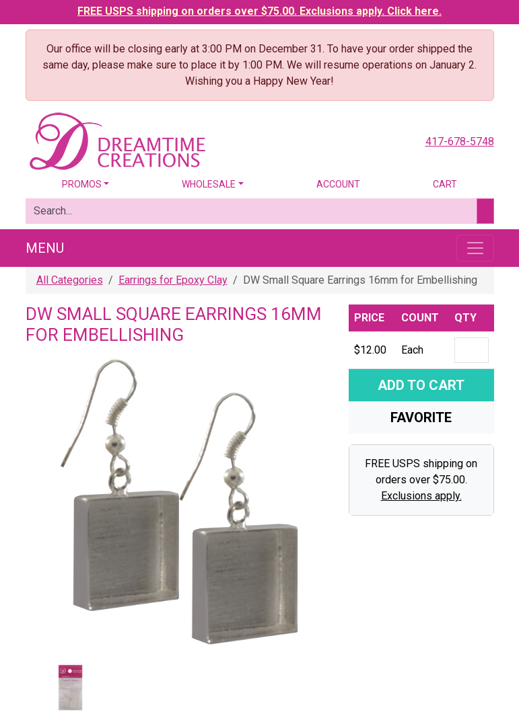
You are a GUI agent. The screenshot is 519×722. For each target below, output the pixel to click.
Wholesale (209, 184)
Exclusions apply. (421, 495)
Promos (82, 184)
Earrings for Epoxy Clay (173, 280)
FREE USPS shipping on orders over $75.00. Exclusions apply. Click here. (259, 11)
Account (338, 184)
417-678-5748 (459, 141)
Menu (45, 248)
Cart (445, 184)
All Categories (69, 280)
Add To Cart (421, 385)
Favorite (421, 417)
